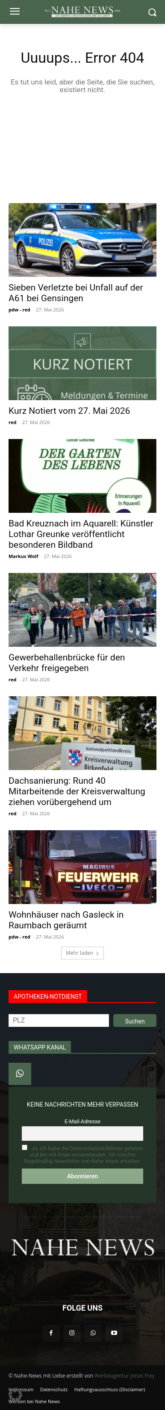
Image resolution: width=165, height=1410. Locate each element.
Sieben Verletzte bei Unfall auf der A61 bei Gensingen (76, 292)
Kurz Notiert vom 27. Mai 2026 (69, 411)
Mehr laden (82, 952)
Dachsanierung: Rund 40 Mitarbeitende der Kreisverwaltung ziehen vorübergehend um (77, 791)
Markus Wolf (23, 556)
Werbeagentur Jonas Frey (124, 1375)
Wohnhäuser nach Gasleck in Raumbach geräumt (66, 920)
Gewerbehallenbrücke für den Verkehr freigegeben (67, 662)
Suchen (134, 1021)
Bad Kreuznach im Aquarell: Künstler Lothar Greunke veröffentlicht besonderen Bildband (81, 534)
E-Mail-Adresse (82, 1121)
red (12, 422)
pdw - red (19, 309)
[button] (15, 1394)
